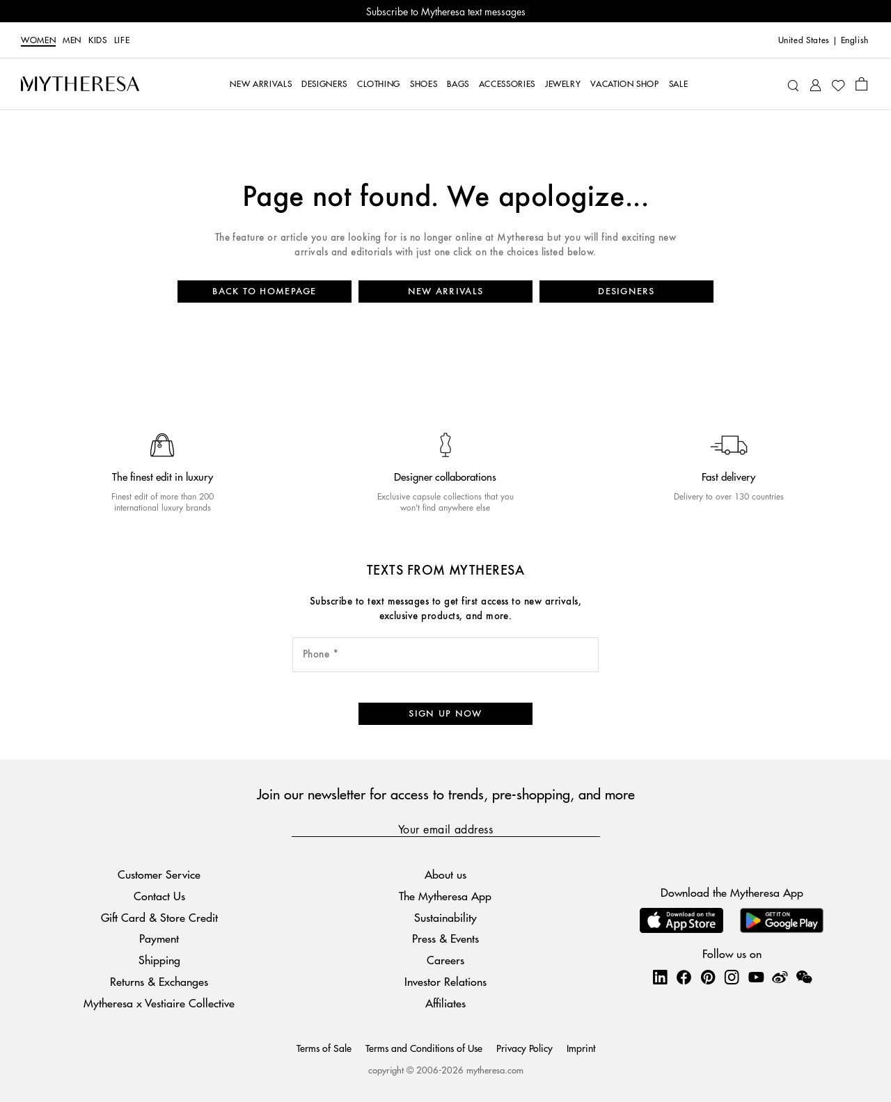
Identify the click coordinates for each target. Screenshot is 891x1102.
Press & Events (445, 939)
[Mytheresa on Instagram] (731, 977)
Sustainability (445, 917)
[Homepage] (80, 83)
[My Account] (815, 84)
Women (38, 40)
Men (72, 40)
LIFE (122, 40)
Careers (445, 960)
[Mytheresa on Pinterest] (708, 977)
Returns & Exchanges (159, 981)
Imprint (581, 1048)
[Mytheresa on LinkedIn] (660, 977)
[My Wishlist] (838, 84)
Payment (159, 939)
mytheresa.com (494, 1069)
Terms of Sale (324, 1048)
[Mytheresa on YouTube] (756, 977)
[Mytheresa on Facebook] (683, 977)
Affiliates (445, 1003)
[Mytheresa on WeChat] (804, 977)
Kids (97, 40)
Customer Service (159, 874)
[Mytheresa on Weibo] (779, 977)
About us (445, 874)
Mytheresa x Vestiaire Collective (159, 1003)
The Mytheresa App (445, 896)
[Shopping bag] (861, 83)
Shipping (159, 960)
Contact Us (159, 896)
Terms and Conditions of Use (423, 1048)
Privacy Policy (524, 1048)
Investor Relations (445, 981)
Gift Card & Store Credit (159, 917)
